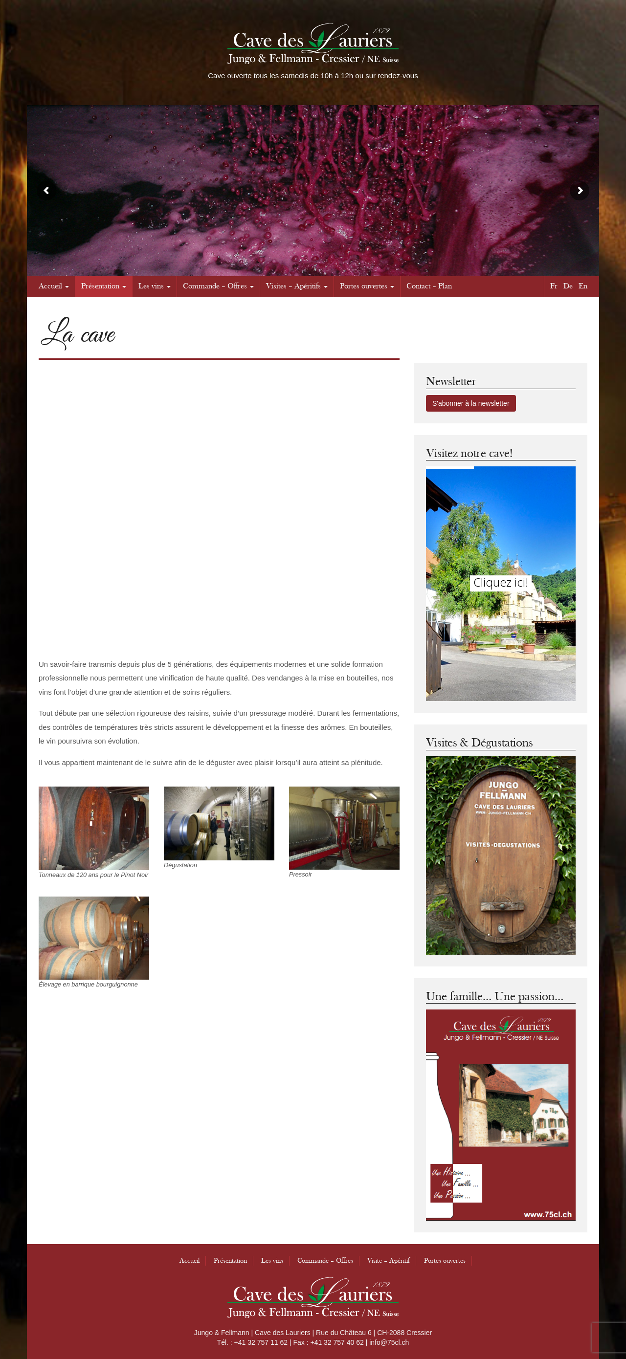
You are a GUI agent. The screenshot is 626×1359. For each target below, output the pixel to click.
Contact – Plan (429, 286)
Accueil (54, 286)
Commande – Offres (218, 286)
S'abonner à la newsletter (471, 403)
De (568, 286)
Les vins (154, 286)
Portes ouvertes (367, 286)
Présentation (103, 286)
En (583, 286)
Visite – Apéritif (388, 1261)
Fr (554, 286)
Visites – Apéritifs (297, 286)
